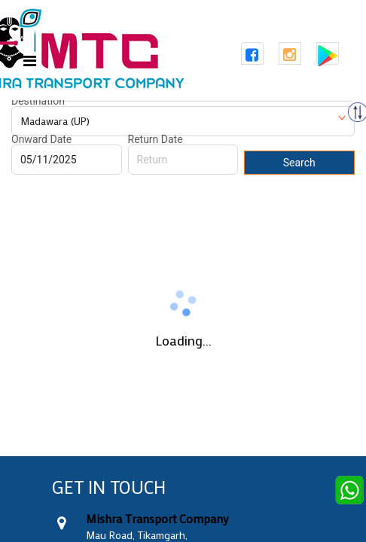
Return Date (155, 139)
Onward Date (41, 139)
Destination (38, 101)
